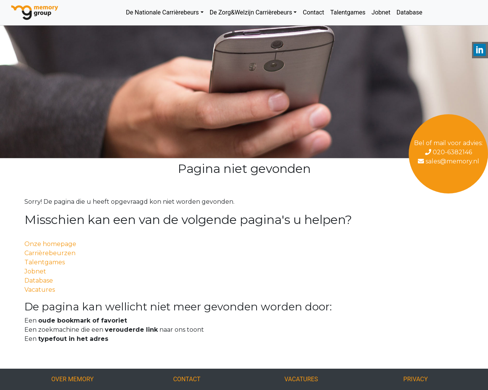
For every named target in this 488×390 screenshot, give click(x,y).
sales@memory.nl (448, 161)
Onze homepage (50, 244)
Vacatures (39, 289)
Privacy (415, 379)
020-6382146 (448, 152)
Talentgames (347, 12)
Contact (313, 12)
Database (409, 12)
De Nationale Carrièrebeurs (162, 12)
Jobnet (381, 12)
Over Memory (72, 379)
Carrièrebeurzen (49, 253)
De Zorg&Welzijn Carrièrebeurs (251, 12)
